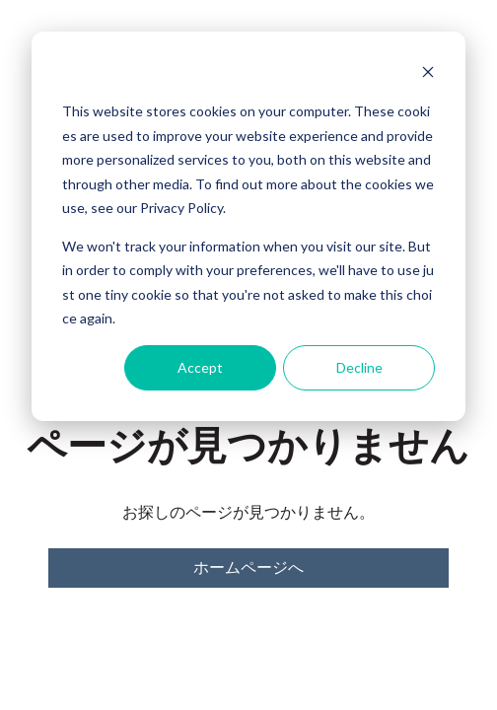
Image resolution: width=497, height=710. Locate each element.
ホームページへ (248, 567)
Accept (200, 367)
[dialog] (248, 226)
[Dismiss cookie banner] (428, 74)
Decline (359, 367)
